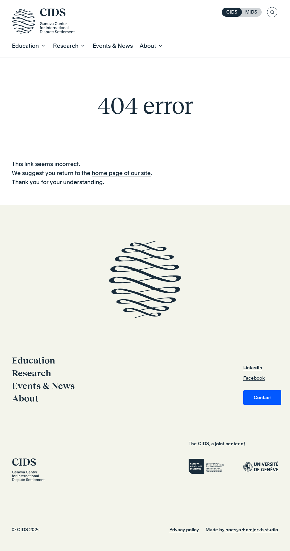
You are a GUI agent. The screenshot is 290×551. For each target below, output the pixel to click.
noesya (233, 529)
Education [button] (25, 46)
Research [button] (65, 46)
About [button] (148, 46)
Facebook (254, 378)
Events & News (113, 46)
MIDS (251, 12)
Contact (262, 397)
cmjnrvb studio (262, 529)
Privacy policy (184, 529)
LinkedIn (252, 367)
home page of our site (121, 173)
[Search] (272, 12)
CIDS (231, 12)
